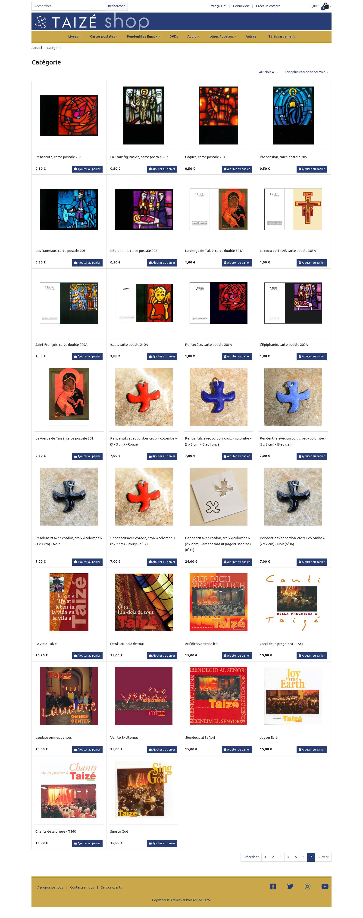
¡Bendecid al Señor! (200, 737)
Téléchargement (281, 36)
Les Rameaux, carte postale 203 (60, 251)
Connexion (241, 6)
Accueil (36, 48)
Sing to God (119, 831)
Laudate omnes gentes (53, 737)
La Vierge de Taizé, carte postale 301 (64, 438)
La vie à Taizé (46, 644)
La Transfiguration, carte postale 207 (139, 157)
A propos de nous (50, 887)
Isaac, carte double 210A (129, 345)
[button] (321, 6)
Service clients (111, 887)
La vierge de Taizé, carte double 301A (214, 251)
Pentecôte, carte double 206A (208, 345)
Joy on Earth (269, 737)
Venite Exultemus (124, 737)
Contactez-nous (82, 887)
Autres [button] (251, 36)
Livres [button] (73, 36)
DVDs (173, 36)
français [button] (217, 6)
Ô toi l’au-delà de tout (127, 644)
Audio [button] (192, 36)
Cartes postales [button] (102, 36)
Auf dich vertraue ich (201, 644)
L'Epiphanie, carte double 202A (284, 345)
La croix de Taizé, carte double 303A (288, 251)
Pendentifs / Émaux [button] (142, 36)
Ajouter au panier (87, 168)
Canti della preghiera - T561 (282, 644)
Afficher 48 (267, 72)
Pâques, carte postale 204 (205, 157)
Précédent (251, 857)
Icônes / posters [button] (221, 36)
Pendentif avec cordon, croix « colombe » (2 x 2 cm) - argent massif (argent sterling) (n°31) (218, 544)
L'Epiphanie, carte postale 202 (133, 251)
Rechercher (116, 6)
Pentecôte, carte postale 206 (58, 157)
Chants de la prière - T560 (55, 831)
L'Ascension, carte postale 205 (283, 157)
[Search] (68, 6)
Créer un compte (268, 6)
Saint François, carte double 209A (61, 345)
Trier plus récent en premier (305, 72)
